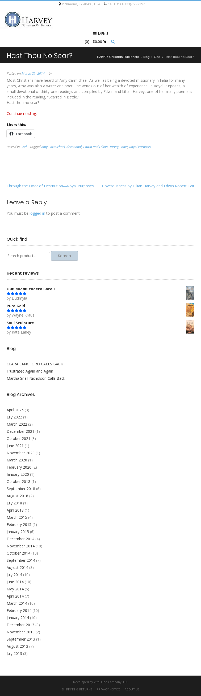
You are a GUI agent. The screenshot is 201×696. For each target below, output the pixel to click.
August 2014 (17, 567)
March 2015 (17, 517)
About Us (132, 689)
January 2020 (18, 474)
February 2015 (19, 524)
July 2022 (14, 417)
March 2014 (17, 603)
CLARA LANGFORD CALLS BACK (35, 363)
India (124, 147)
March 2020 (17, 459)
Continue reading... (22, 113)
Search (64, 255)
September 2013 (21, 639)
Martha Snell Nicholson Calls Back (36, 378)
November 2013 (21, 631)
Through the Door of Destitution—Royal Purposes (50, 185)
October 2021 (18, 438)
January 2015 (18, 531)
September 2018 (21, 488)
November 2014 (21, 545)
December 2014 (20, 538)
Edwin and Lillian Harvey (101, 147)
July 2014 (14, 574)
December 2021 (20, 431)
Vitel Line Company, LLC (111, 682)
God (23, 147)
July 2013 (14, 653)
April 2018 (15, 510)
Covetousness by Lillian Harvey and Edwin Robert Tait (148, 185)
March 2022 (17, 424)
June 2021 (15, 445)
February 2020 (19, 467)
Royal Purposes (140, 147)
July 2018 (14, 502)
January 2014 (18, 617)
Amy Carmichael (53, 147)
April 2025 (15, 409)
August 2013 (17, 646)
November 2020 (21, 452)
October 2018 (18, 481)
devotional (74, 147)
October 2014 (18, 553)
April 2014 (15, 596)
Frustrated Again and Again (30, 371)
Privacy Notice (108, 689)
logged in (37, 213)
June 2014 (15, 581)
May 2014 (15, 588)
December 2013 (20, 624)
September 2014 (21, 560)
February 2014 (19, 610)
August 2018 (17, 495)
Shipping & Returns (77, 689)
